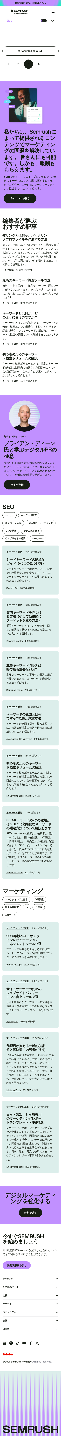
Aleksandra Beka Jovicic (19, 739)
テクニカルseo (31, 530)
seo (8, 507)
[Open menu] (53, 11)
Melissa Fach (13, 1090)
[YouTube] (24, 1343)
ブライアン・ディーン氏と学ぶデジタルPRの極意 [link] (30, 449)
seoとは (9, 515)
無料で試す (30, 1212)
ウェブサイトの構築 (15, 538)
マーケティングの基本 (16, 899)
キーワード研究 (10, 303)
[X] (37, 1343)
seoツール (37, 538)
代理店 (38, 907)
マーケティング (22, 891)
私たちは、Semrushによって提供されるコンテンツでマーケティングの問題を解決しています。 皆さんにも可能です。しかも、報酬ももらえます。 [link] (30, 150)
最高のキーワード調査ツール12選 (26, 280)
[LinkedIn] (5, 1343)
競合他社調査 (12, 907)
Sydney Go (12, 588)
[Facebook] (31, 1343)
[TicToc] (18, 1343)
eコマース (10, 915)
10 (51, 64)
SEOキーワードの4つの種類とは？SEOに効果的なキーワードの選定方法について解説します (28, 824)
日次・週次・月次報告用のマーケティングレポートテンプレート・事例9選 (24, 1118)
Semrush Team (14, 690)
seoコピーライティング (40, 523)
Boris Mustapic (14, 964)
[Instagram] (11, 1343)
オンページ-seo (13, 523)
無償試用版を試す (17, 1265)
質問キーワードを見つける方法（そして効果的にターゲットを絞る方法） (23, 616)
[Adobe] (8, 1354)
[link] (30, 570)
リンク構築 (8, 270)
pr (27, 907)
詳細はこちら (39, 3)
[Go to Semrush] (19, 12)
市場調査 (39, 899)
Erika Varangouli (15, 796)
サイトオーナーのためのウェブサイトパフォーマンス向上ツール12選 (23, 993)
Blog (9, 20)
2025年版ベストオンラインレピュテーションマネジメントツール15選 (23, 940)
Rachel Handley (14, 641)
